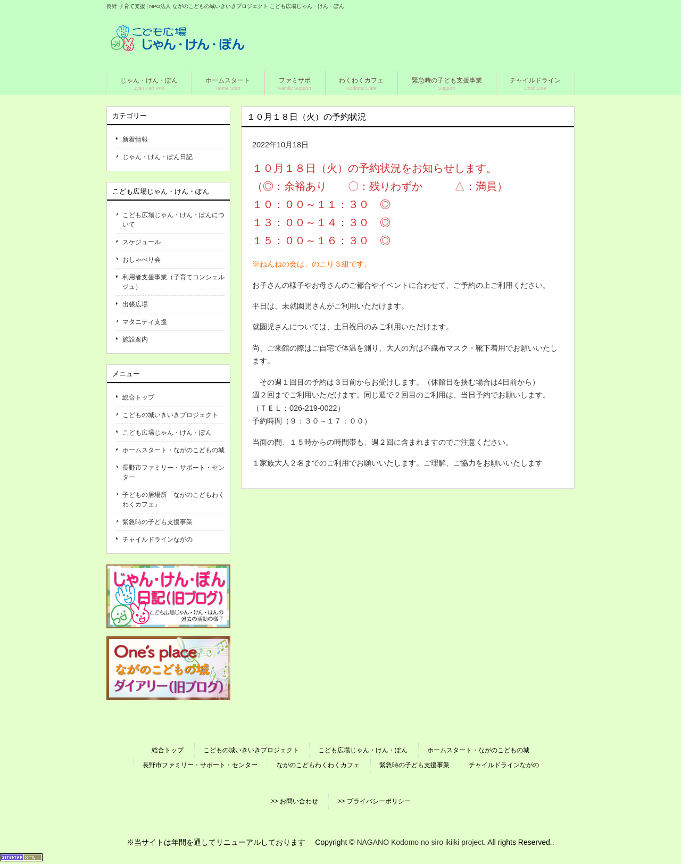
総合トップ (138, 397)
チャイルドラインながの (157, 539)
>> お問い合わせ (294, 801)
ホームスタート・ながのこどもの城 (173, 450)
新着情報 (135, 139)
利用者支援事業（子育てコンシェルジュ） (173, 281)
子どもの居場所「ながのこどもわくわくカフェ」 (173, 499)
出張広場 (135, 304)
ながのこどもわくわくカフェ (318, 765)
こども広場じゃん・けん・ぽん (167, 432)
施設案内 (135, 339)
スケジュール (141, 242)
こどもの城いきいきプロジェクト (170, 415)
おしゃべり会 (141, 259)
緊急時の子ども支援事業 (157, 522)
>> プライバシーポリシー (373, 801)
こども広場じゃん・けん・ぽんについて (173, 219)
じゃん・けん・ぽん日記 (157, 157)
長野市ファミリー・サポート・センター (173, 472)
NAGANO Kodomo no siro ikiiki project (420, 842)
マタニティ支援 (144, 322)
